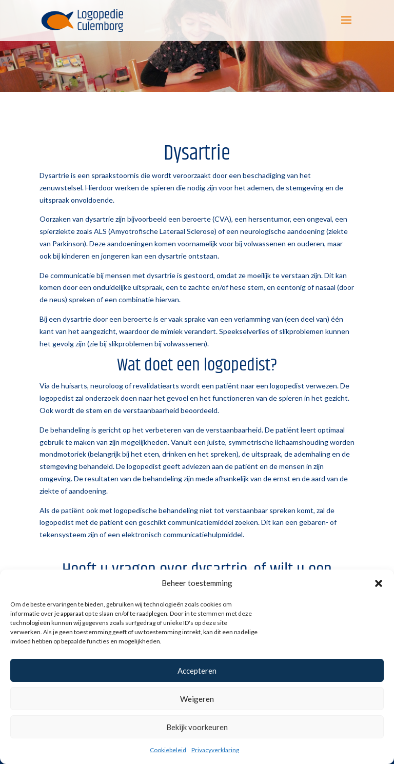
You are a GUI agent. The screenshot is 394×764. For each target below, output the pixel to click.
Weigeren (197, 698)
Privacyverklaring (215, 750)
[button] (378, 583)
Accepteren (197, 670)
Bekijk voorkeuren (197, 727)
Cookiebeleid (168, 750)
